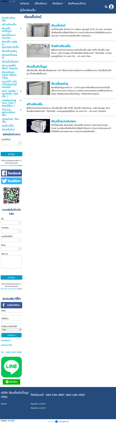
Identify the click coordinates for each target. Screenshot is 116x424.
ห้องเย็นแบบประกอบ (63, 121)
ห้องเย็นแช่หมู (59, 83)
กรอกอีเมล (5, 139)
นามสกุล (4, 227)
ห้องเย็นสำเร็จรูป (37, 66)
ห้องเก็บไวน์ (58, 25)
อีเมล (3, 245)
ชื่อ (2, 218)
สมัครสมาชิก (6, 345)
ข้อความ (4, 253)
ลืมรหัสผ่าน (6, 340)
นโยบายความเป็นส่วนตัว (9, 165)
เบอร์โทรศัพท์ (6, 236)
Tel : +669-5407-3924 (11, 352)
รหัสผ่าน (4, 318)
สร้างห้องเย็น (35, 104)
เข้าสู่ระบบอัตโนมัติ (9, 326)
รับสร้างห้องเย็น (61, 46)
